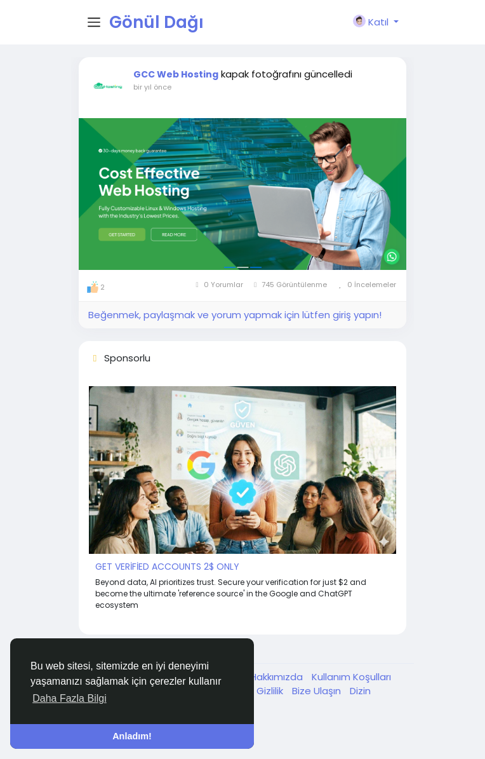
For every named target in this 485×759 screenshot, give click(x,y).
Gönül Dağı (156, 22)
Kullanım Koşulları (351, 676)
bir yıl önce (152, 87)
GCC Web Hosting (175, 74)
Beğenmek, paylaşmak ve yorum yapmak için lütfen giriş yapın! (235, 314)
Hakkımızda (277, 676)
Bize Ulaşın (317, 690)
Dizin (360, 690)
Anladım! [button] (132, 736)
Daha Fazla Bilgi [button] (69, 698)
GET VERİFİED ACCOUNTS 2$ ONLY (167, 566)
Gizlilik (271, 690)
